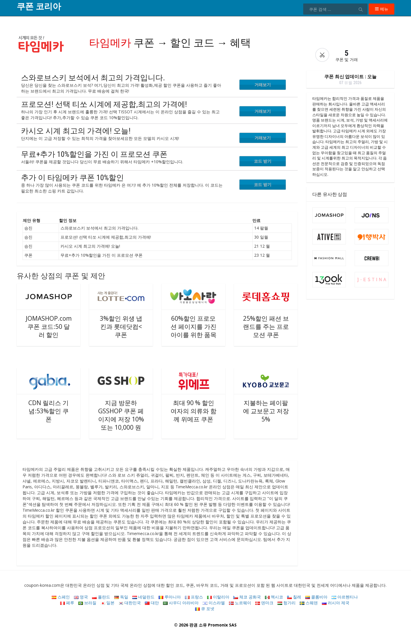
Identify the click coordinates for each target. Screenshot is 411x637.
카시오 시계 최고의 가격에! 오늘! (76, 130)
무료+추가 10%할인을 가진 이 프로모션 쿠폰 (94, 154)
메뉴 (381, 9)
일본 (107, 602)
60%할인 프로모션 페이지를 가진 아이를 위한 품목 (193, 326)
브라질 (87, 602)
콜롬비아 (316, 597)
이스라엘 (214, 602)
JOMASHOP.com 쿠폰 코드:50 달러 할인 (49, 326)
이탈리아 (218, 597)
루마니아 (170, 597)
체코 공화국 (247, 597)
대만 (152, 602)
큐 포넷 (204, 608)
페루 (67, 602)
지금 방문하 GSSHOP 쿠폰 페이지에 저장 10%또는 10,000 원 (121, 415)
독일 (121, 597)
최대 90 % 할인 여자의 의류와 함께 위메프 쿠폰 (193, 411)
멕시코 (274, 597)
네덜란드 (143, 597)
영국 (81, 597)
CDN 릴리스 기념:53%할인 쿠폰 (48, 411)
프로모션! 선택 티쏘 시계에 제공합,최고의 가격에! (104, 104)
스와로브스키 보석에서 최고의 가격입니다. (93, 77)
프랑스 (194, 597)
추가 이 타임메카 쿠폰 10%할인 (72, 177)
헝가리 (287, 602)
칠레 (294, 597)
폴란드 (101, 597)
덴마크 (264, 602)
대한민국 (130, 602)
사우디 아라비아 (181, 602)
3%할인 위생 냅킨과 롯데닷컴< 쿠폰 (121, 326)
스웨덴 (309, 602)
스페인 (61, 597)
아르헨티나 (345, 597)
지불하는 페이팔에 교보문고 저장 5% (266, 411)
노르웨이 (240, 602)
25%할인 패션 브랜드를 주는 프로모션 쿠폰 (266, 326)
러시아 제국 (335, 602)
